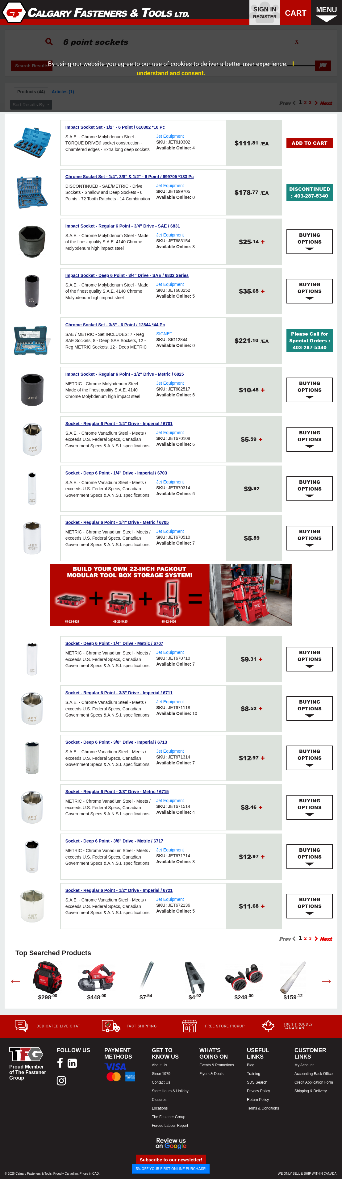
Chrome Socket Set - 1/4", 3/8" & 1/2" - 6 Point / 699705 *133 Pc (129, 176)
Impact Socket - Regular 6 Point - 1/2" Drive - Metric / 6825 (124, 374)
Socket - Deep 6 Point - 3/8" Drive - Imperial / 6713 (116, 742)
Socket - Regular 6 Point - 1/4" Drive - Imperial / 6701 (119, 423)
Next (322, 982)
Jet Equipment (170, 136)
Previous (11, 982)
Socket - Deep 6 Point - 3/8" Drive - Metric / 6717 (114, 840)
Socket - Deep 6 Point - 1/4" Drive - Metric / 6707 (114, 643)
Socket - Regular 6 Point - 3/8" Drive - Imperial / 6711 (119, 692)
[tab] (309, 241)
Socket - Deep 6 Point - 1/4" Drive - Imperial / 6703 (116, 472)
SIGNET (164, 333)
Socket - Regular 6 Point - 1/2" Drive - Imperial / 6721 (119, 890)
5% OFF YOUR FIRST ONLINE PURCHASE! (171, 1168)
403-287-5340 (311, 195)
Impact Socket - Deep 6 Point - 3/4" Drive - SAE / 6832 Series (127, 275)
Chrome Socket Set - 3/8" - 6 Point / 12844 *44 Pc (115, 324)
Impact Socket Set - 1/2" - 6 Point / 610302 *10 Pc (115, 127)
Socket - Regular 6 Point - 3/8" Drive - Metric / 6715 (117, 791)
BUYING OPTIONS (310, 242)
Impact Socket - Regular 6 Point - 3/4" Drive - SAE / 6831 (122, 226)
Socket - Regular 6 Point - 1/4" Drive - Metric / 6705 (117, 522)
